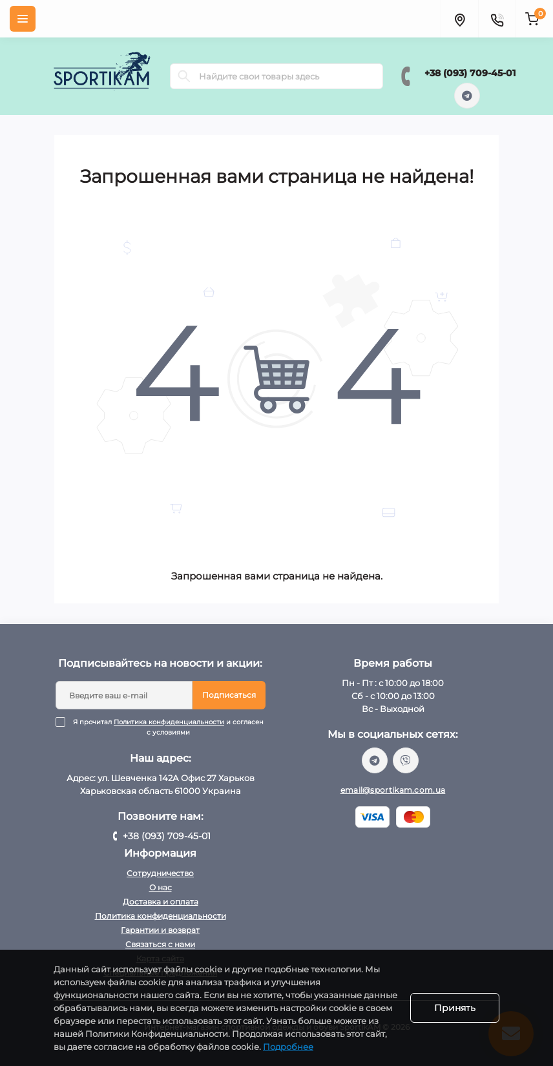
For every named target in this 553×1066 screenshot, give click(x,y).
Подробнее (288, 1046)
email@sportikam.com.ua (393, 790)
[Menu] (23, 19)
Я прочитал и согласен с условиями (169, 727)
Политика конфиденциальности (169, 722)
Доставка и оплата (160, 901)
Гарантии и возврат (160, 930)
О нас (160, 887)
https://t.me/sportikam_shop (467, 95)
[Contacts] (497, 18)
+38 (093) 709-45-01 (470, 73)
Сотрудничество (160, 873)
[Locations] (459, 18)
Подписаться (229, 695)
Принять (454, 1008)
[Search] (184, 76)
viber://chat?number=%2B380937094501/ (406, 760)
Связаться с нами (160, 944)
